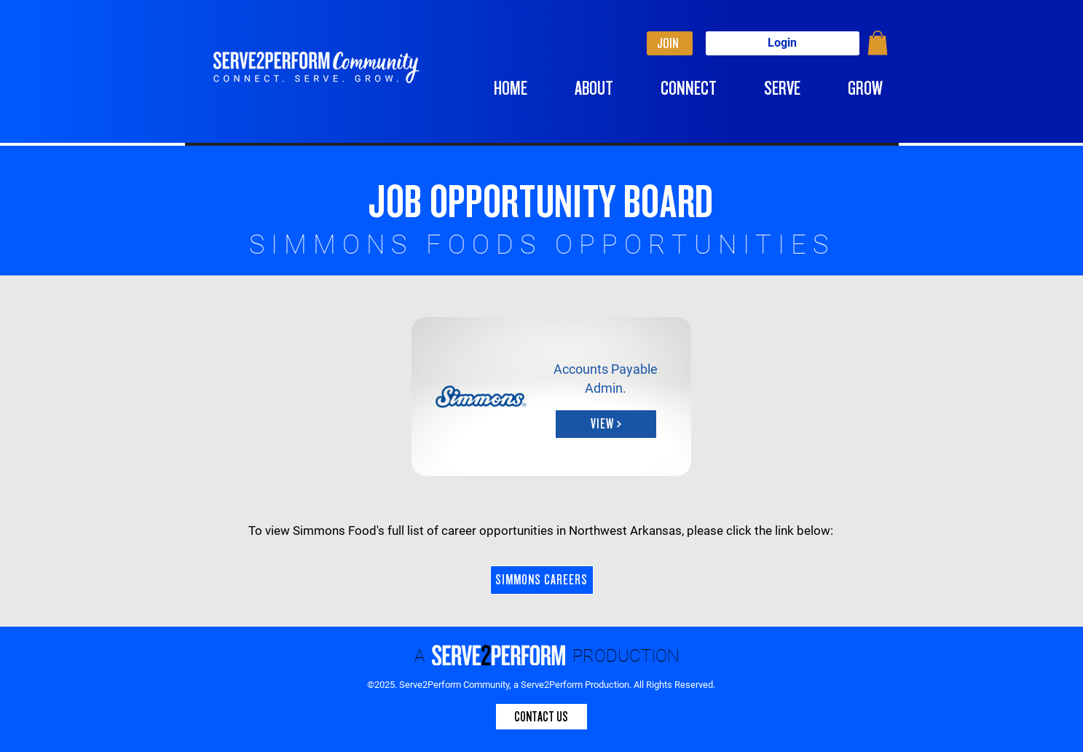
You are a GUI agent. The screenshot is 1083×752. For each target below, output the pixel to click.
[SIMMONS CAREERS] (542, 580)
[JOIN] (670, 43)
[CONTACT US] (541, 716)
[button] (877, 43)
